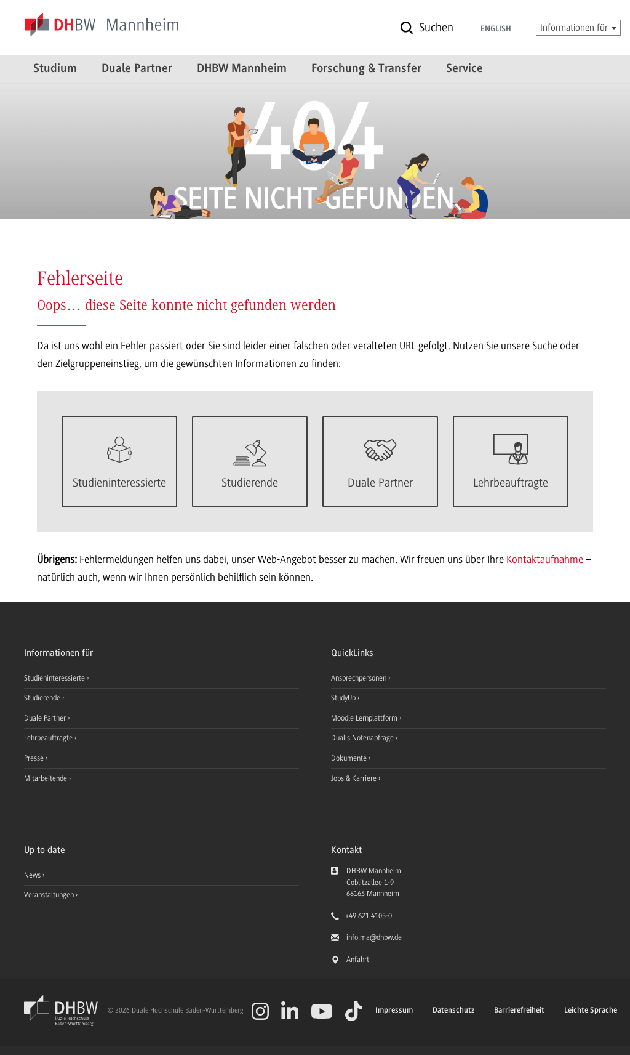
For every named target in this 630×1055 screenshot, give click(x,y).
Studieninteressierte (55, 678)
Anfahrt (357, 959)
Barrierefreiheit (519, 1010)
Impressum (394, 1010)
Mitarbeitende (46, 778)
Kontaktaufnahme (544, 559)
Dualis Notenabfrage (363, 738)
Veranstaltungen (49, 895)
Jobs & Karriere (354, 778)
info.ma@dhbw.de (374, 937)
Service (464, 69)
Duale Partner (137, 69)
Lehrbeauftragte (49, 738)
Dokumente (350, 758)
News (32, 875)
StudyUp (344, 697)
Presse (35, 758)
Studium (55, 69)
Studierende (43, 697)
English (495, 29)
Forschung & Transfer (366, 69)
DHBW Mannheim (242, 69)
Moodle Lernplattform (365, 718)
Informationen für (578, 27)
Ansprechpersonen (359, 678)
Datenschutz (453, 1010)
